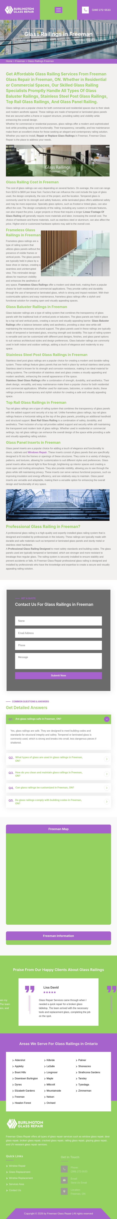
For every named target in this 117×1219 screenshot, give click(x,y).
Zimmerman (84, 1090)
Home (9, 61)
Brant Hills (20, 1072)
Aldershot (20, 1060)
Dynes (18, 1084)
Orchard (51, 1103)
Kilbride (51, 1060)
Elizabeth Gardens (25, 1090)
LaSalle (51, 1066)
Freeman (20, 61)
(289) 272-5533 (101, 9)
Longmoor (52, 1072)
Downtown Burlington (26, 1078)
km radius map (58, 878)
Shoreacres (84, 1066)
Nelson (50, 1097)
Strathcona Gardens (89, 1072)
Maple (50, 1078)
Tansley (82, 1078)
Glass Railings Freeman (41, 61)
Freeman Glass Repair (59, 1213)
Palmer (82, 1060)
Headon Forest (23, 1103)
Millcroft (51, 1084)
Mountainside (54, 1090)
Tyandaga (83, 1084)
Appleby (19, 1066)
